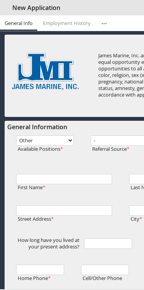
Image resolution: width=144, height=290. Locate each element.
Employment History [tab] (67, 23)
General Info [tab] (19, 23)
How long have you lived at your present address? (48, 243)
